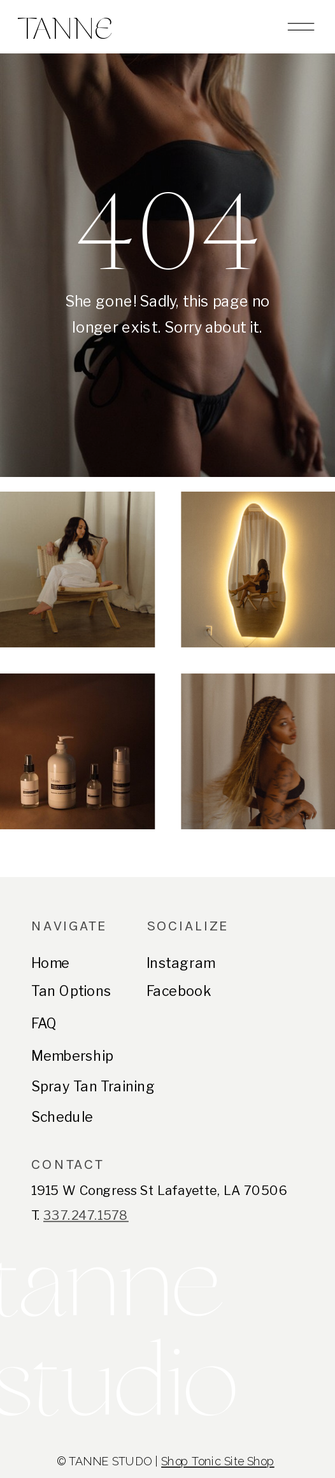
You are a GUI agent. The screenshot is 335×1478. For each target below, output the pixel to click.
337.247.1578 (86, 1216)
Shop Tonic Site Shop (217, 1461)
